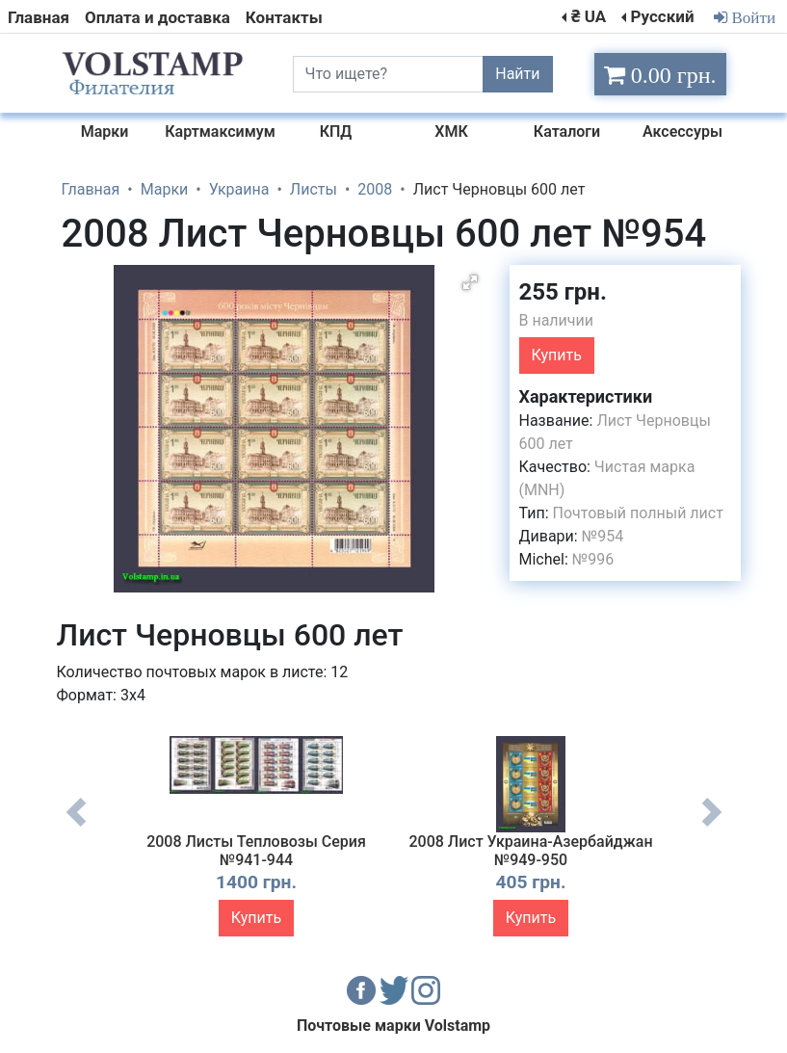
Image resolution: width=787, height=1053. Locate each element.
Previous (76, 827)
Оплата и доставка (157, 17)
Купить (557, 355)
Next (711, 827)
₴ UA (588, 16)
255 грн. (563, 291)
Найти (517, 74)
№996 (593, 559)
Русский (662, 16)
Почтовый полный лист (638, 513)
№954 (602, 536)
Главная (38, 17)
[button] (470, 282)
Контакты (284, 17)
